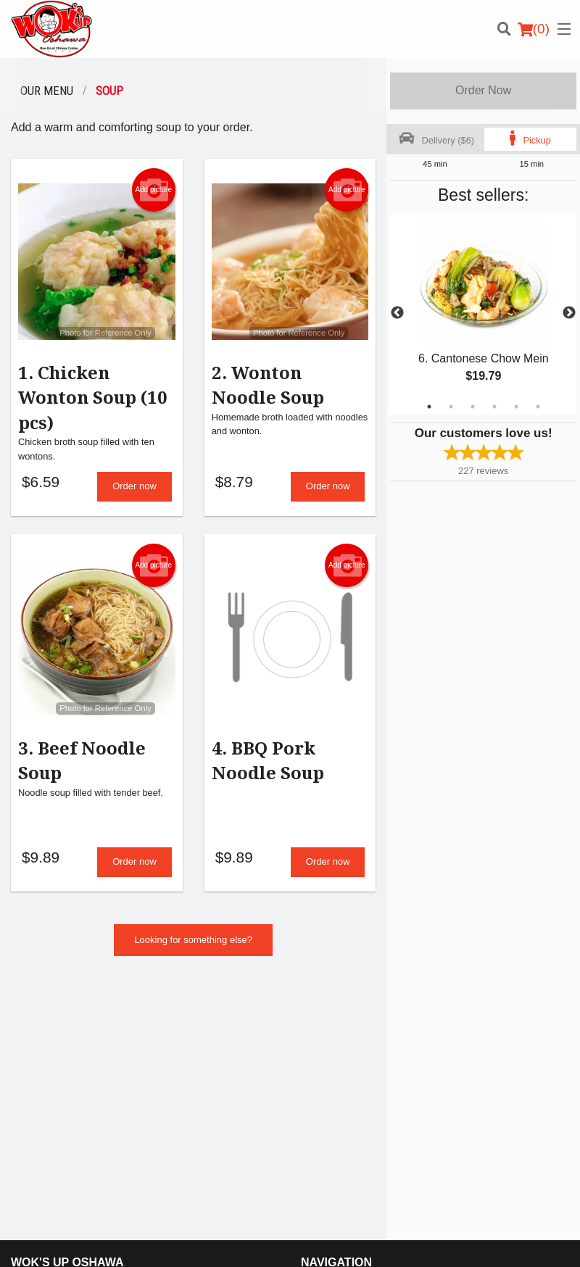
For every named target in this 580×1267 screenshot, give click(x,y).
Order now (134, 487)
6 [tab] (538, 406)
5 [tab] (516, 406)
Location (318, 1060)
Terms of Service (314, 1242)
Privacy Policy (475, 1060)
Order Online (327, 1043)
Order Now (483, 90)
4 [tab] (494, 406)
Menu (312, 1025)
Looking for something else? (193, 942)
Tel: (338, 1134)
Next (569, 313)
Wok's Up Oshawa (67, 1006)
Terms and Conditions (491, 1043)
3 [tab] (472, 406)
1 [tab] (429, 406)
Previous (397, 313)
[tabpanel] (483, 313)
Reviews (463, 1025)
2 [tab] (451, 406)
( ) (534, 29)
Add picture (153, 190)
